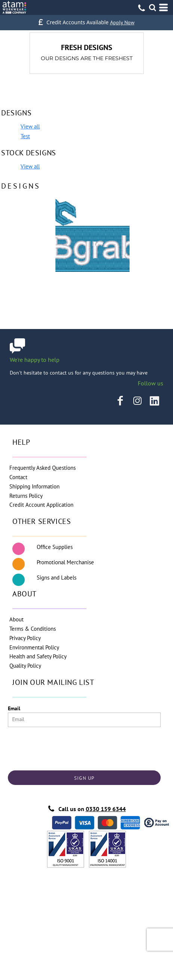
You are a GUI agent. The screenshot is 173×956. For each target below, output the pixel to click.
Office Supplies (55, 546)
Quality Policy (25, 665)
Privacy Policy (25, 638)
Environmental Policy (34, 647)
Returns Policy (26, 495)
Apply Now (122, 22)
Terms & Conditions (32, 628)
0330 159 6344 (106, 809)
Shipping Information (34, 486)
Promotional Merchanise (65, 562)
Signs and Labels (56, 577)
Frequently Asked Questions (42, 467)
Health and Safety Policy (38, 656)
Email (14, 708)
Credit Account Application (41, 504)
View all (30, 126)
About (16, 619)
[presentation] (65, 746)
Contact (18, 477)
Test (25, 136)
